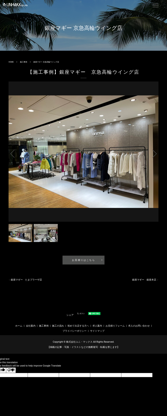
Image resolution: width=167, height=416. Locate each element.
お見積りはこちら (83, 260)
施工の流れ (58, 325)
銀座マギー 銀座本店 (144, 279)
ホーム (18, 325)
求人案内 (97, 325)
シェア (70, 315)
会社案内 (31, 325)
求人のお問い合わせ (139, 325)
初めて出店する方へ (78, 325)
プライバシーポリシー (74, 330)
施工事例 (23, 62)
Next (157, 152)
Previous (10, 152)
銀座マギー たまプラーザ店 (26, 279)
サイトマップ (97, 330)
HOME (11, 62)
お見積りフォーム (115, 325)
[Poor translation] (11, 370)
